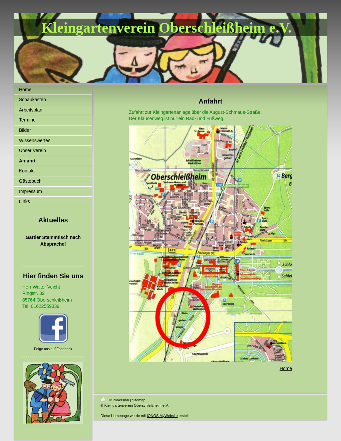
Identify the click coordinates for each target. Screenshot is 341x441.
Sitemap (138, 400)
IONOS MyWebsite (162, 416)
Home (286, 368)
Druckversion (115, 400)
